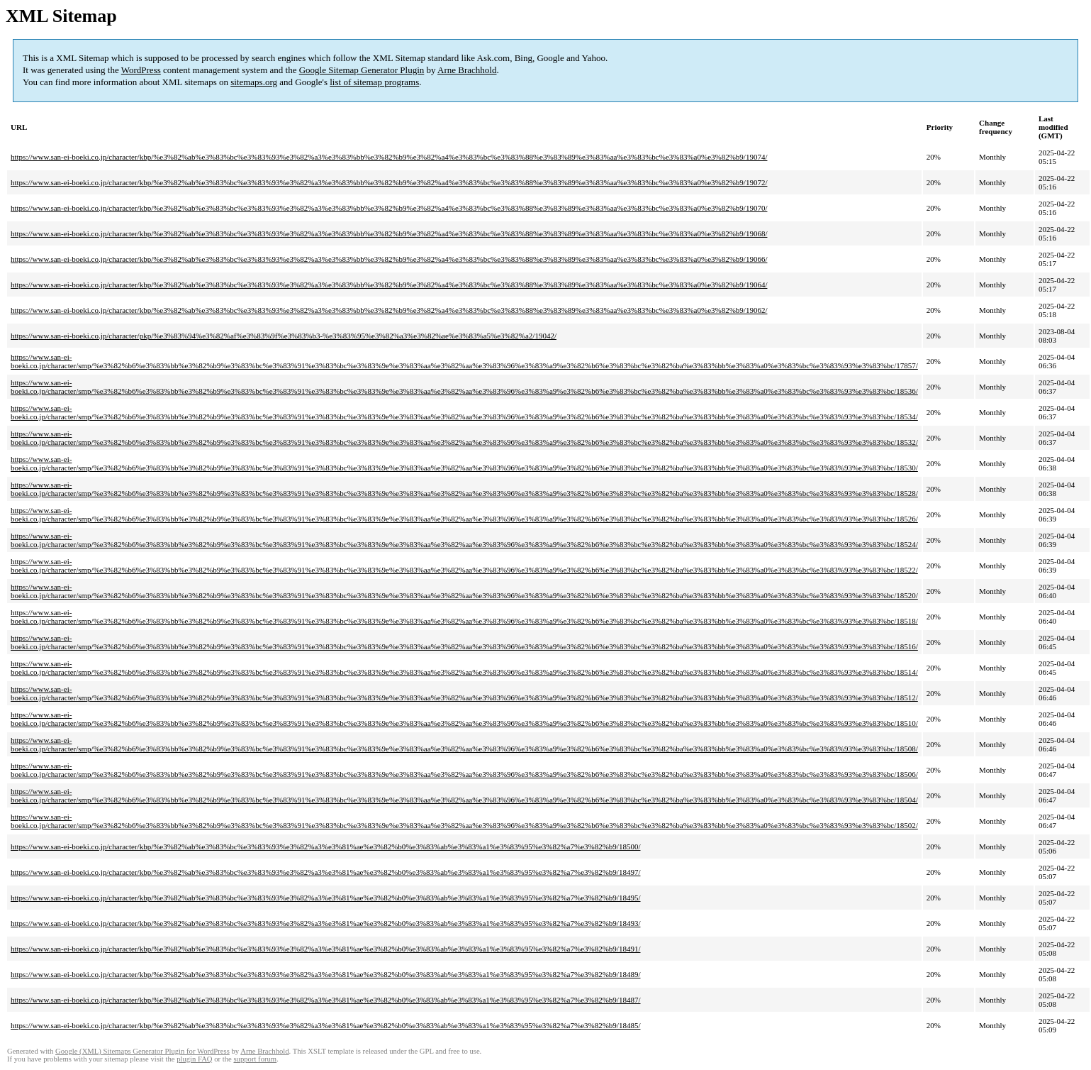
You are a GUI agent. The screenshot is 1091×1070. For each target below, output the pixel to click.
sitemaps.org (253, 82)
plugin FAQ (194, 1059)
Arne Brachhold (466, 70)
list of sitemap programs (374, 82)
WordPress (141, 70)
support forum (254, 1059)
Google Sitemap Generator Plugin (362, 70)
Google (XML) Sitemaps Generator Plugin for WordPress (142, 1051)
